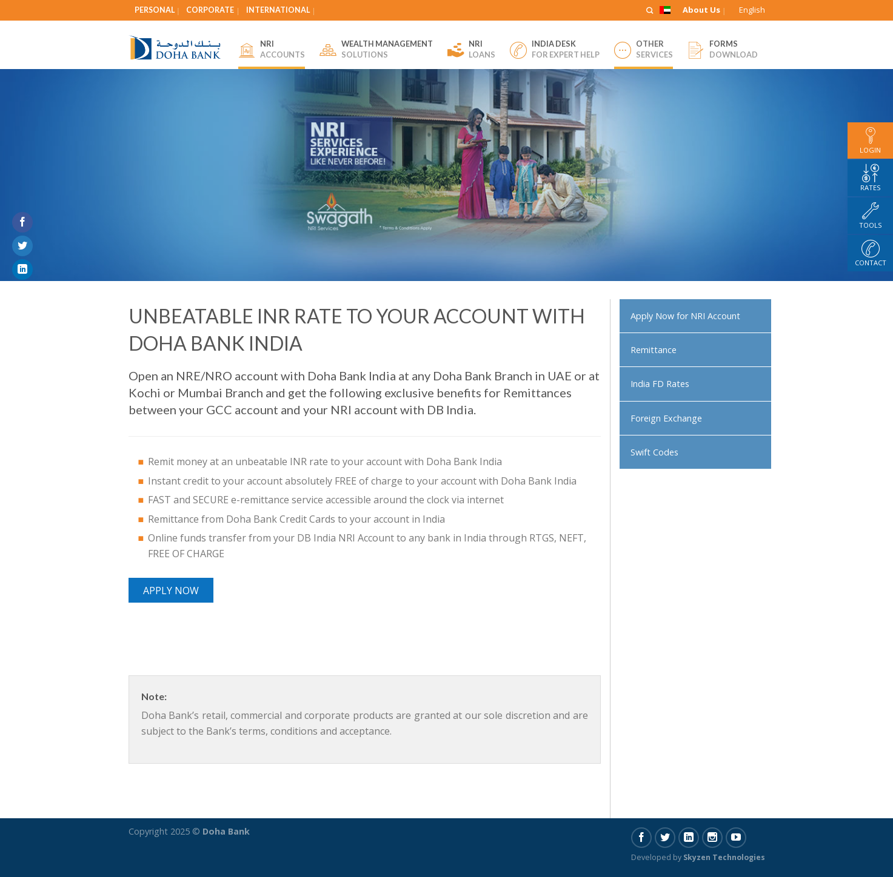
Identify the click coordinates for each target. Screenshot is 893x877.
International (278, 10)
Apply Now (171, 590)
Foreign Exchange (666, 418)
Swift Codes (654, 452)
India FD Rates (659, 383)
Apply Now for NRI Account (685, 316)
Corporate (210, 10)
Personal (155, 10)
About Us (701, 9)
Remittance (653, 350)
